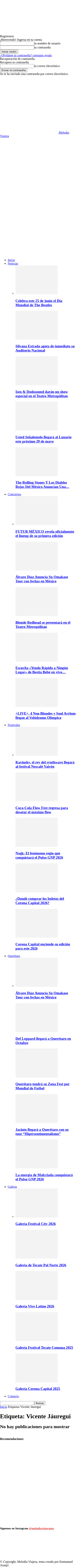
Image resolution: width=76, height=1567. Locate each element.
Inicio (11, 260)
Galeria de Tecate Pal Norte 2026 (40, 1265)
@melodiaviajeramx (41, 1528)
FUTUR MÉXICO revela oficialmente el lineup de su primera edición (44, 533)
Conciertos (14, 494)
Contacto (13, 1396)
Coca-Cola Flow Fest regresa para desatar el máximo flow (41, 810)
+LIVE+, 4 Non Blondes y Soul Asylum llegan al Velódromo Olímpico (45, 715)
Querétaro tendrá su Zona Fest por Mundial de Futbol (42, 1086)
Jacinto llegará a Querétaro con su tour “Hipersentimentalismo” (41, 1132)
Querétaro (14, 956)
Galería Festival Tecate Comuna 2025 (44, 1348)
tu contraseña (42, 47)
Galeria (12, 1186)
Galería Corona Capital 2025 (37, 1389)
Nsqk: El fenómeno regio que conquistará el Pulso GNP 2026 (39, 855)
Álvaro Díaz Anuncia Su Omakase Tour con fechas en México (41, 579)
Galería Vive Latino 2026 (34, 1306)
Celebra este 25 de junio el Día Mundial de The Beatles (38, 303)
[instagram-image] (12, 1547)
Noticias (13, 263)
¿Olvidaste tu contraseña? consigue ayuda (26, 55)
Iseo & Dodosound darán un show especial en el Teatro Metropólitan (41, 394)
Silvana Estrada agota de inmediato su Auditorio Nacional (45, 348)
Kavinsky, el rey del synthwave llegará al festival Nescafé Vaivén (44, 764)
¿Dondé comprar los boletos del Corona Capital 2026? (39, 901)
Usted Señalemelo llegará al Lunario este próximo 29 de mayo (43, 439)
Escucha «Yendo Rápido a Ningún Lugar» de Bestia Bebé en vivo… (41, 670)
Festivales (14, 725)
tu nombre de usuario (47, 43)
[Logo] (29, 194)
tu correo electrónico (47, 66)
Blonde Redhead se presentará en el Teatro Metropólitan (42, 624)
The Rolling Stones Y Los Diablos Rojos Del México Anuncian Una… (42, 484)
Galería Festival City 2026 (35, 1224)
